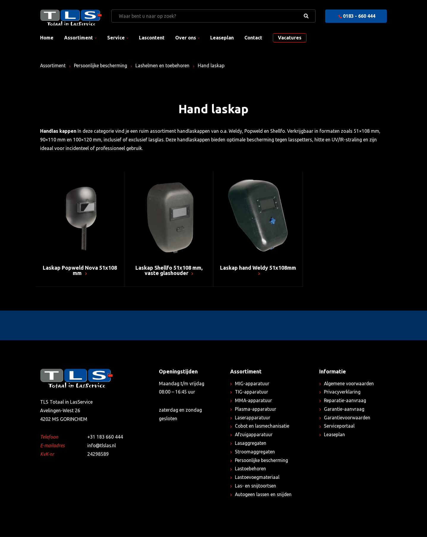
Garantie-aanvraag (344, 409)
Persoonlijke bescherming (102, 65)
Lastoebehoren (251, 469)
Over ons (185, 37)
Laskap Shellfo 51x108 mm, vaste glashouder (169, 270)
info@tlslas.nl (102, 446)
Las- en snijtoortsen (256, 486)
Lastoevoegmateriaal (257, 477)
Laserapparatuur (253, 418)
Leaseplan (222, 37)
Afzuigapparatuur (254, 435)
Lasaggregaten (251, 443)
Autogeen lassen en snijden (264, 494)
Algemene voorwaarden (349, 383)
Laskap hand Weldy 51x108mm (258, 270)
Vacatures (289, 37)
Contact (253, 37)
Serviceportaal (339, 426)
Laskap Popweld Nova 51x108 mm (80, 270)
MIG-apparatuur (252, 383)
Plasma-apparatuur (255, 409)
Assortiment (78, 37)
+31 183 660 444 (105, 437)
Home (46, 37)
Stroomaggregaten (255, 452)
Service (116, 37)
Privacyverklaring (342, 392)
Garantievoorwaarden (347, 418)
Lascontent (152, 37)
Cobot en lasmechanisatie (262, 426)
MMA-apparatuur (253, 401)
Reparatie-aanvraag (345, 401)
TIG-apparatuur (251, 392)
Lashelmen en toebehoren (165, 65)
